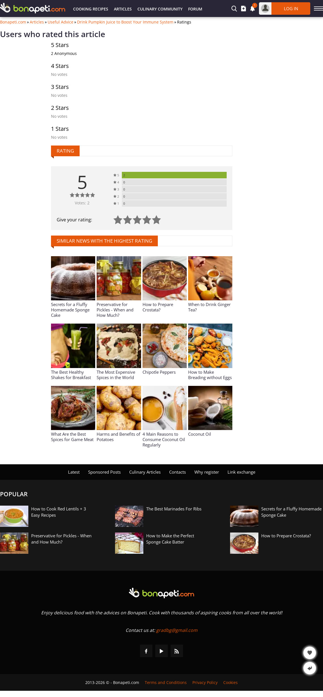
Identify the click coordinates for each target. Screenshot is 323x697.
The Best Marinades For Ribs (173, 509)
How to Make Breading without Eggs (210, 374)
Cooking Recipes (90, 9)
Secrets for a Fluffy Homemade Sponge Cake (70, 310)
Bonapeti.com (13, 22)
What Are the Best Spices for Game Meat (72, 436)
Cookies (230, 682)
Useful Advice (60, 22)
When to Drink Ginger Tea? (209, 307)
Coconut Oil (199, 434)
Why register (206, 472)
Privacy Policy (205, 682)
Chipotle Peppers (159, 372)
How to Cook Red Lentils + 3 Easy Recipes (58, 512)
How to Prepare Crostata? (158, 307)
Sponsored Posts (104, 472)
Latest (74, 472)
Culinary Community (159, 9)
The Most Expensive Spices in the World (116, 374)
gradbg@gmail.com (176, 630)
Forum (195, 9)
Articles (123, 9)
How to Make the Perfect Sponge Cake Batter (170, 539)
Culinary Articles (145, 472)
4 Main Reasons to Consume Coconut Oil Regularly (164, 439)
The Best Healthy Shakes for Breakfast (71, 374)
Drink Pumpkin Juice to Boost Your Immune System (125, 22)
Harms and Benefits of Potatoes (118, 436)
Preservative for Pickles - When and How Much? (115, 310)
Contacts (177, 472)
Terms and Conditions (166, 682)
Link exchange (241, 472)
